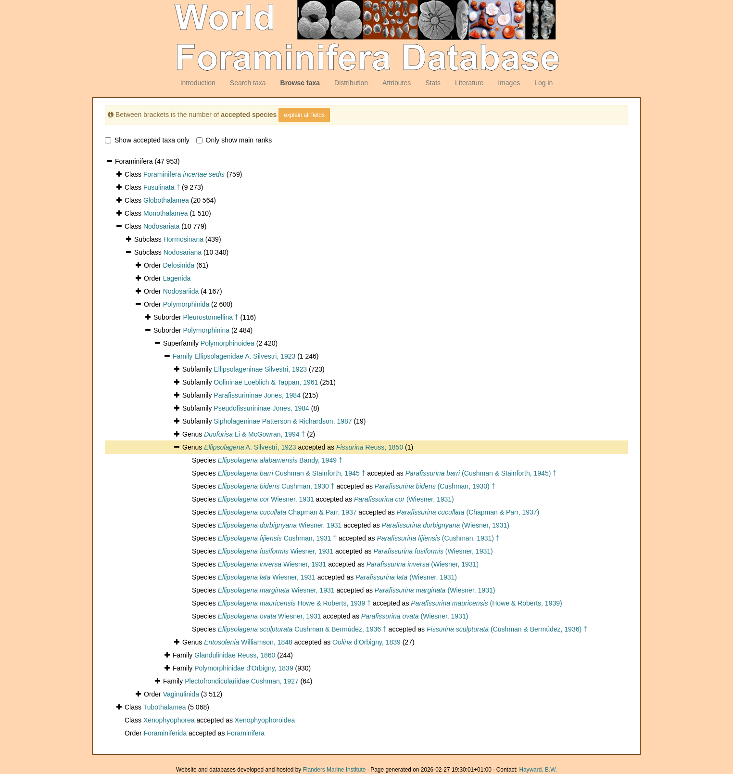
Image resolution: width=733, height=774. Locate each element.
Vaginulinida (181, 694)
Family (183, 356)
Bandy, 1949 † (280, 460)
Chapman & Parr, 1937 (287, 512)
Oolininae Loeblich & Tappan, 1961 (266, 382)
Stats (433, 83)
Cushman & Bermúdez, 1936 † (302, 629)
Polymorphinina (206, 330)
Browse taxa (300, 83)
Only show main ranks (234, 140)
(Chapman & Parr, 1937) (468, 512)
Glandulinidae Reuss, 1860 (234, 655)
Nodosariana (183, 252)
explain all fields (304, 115)
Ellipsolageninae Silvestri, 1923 (260, 369)
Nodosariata (161, 226)
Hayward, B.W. (538, 769)
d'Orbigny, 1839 (366, 642)
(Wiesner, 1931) (404, 499)
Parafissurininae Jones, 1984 (257, 395)
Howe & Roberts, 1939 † (294, 603)
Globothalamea (166, 200)
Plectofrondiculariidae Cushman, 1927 (242, 681)
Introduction (197, 83)
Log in (543, 83)
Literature (469, 83)
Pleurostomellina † (210, 317)
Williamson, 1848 (248, 642)
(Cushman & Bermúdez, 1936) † (507, 629)
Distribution (351, 83)
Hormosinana (183, 239)
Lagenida (177, 278)
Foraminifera (184, 174)
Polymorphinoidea (227, 343)
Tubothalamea (164, 707)
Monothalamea (165, 213)
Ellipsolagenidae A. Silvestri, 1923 (244, 356)
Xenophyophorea (169, 720)
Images (509, 83)
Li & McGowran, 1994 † (254, 434)
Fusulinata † (161, 187)
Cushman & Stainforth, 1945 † (292, 473)
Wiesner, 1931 (266, 499)
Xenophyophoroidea (265, 720)
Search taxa (248, 83)
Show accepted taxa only (147, 140)
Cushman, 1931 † (277, 538)
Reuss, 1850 (369, 447)
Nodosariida (181, 291)
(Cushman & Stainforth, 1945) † (480, 473)
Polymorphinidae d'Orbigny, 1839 (243, 668)
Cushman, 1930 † (276, 486)
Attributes (396, 83)
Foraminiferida (165, 733)
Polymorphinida (186, 304)
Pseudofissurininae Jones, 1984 (261, 408)
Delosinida (178, 265)
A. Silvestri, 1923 (250, 447)
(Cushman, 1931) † (438, 538)
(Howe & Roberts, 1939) (486, 603)
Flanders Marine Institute (334, 769)
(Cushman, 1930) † (435, 486)
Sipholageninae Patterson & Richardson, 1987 (283, 421)
